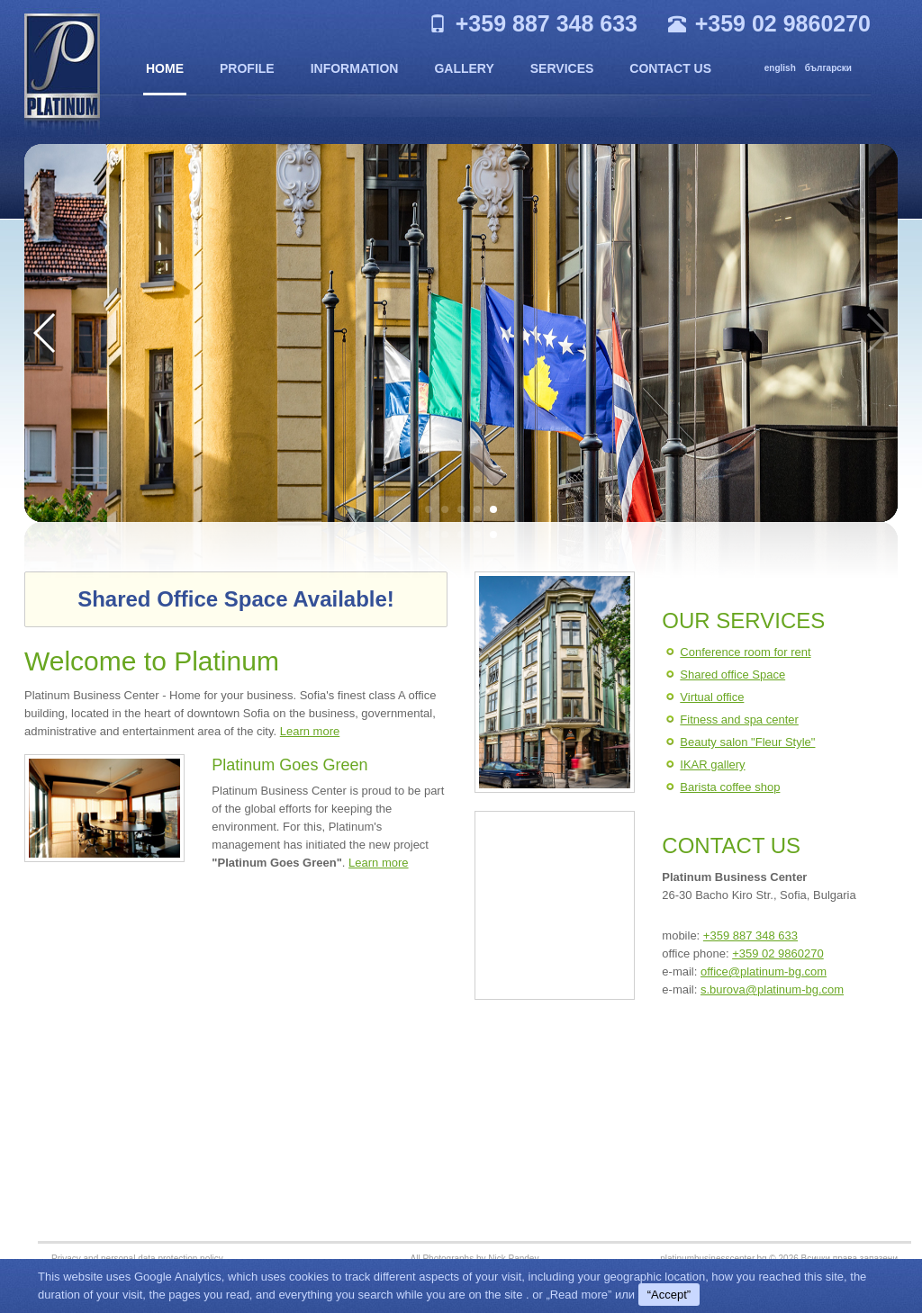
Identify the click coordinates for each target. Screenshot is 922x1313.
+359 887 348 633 (750, 935)
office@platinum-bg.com (764, 971)
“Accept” (669, 1294)
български (828, 68)
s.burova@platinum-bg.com (772, 989)
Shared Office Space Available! (235, 599)
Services (562, 68)
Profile (247, 68)
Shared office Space (732, 674)
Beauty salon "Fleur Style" (747, 742)
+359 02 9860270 (778, 953)
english (780, 68)
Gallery (463, 68)
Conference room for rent (745, 652)
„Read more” (578, 1294)
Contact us (670, 68)
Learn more (309, 731)
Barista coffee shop (730, 787)
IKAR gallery (712, 764)
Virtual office (712, 697)
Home (165, 68)
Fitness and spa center (739, 719)
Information (355, 68)
